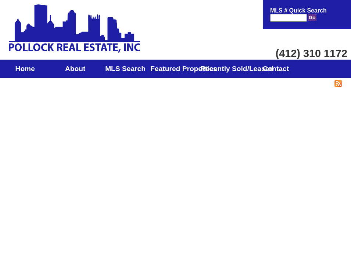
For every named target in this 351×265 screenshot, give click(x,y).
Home (25, 69)
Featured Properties (175, 69)
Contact (276, 69)
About (75, 69)
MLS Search (125, 69)
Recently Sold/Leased (226, 69)
